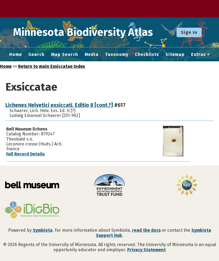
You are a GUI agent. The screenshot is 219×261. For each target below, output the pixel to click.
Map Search (64, 54)
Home (15, 54)
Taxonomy (116, 54)
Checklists (147, 54)
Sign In (189, 32)
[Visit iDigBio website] (32, 210)
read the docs (146, 230)
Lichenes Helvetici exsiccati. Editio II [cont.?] (59, 105)
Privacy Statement (146, 249)
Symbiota (43, 230)
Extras (198, 54)
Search (36, 54)
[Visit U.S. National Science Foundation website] (187, 185)
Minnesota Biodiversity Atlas (84, 32)
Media (92, 54)
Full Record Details (25, 154)
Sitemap (175, 54)
